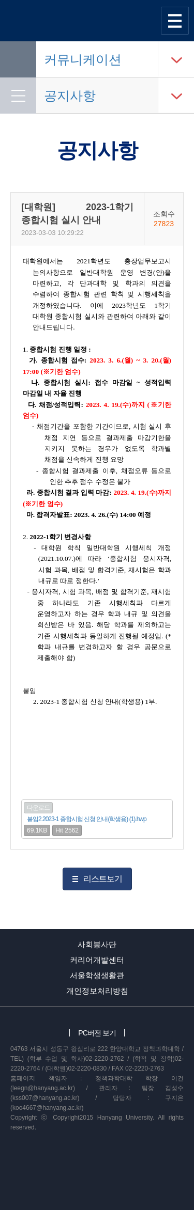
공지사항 (70, 95)
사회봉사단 (97, 944)
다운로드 (38, 807)
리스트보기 (102, 878)
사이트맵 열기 (175, 21)
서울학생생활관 (97, 975)
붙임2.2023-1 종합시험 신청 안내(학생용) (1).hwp (86, 819)
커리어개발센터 (97, 959)
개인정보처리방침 (97, 990)
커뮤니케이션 (83, 59)
